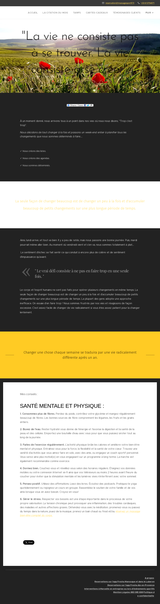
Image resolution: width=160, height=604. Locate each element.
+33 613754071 (148, 3)
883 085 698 (136, 592)
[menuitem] (32, 13)
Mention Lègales (121, 592)
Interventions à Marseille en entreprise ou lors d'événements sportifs (119, 589)
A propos (149, 578)
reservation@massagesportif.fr (119, 3)
